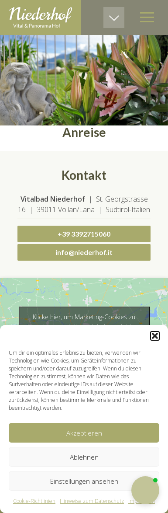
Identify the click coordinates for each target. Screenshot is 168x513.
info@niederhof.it (84, 252)
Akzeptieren (84, 433)
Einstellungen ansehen (84, 481)
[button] (155, 336)
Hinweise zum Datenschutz (92, 501)
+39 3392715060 (84, 234)
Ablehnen (84, 457)
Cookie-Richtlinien (34, 501)
